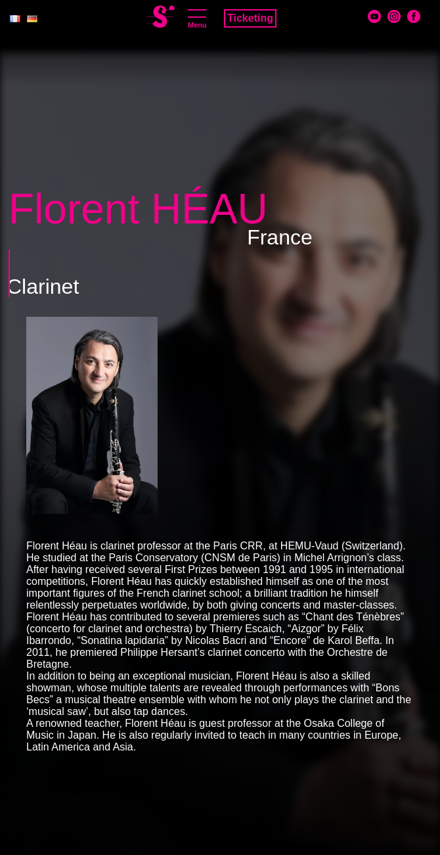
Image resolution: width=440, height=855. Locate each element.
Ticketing (250, 18)
